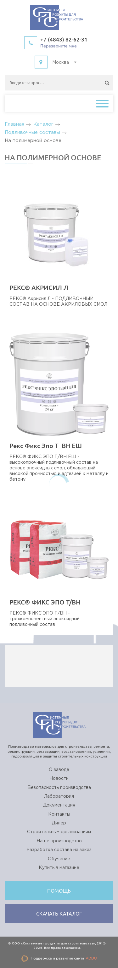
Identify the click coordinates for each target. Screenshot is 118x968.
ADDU (91, 958)
